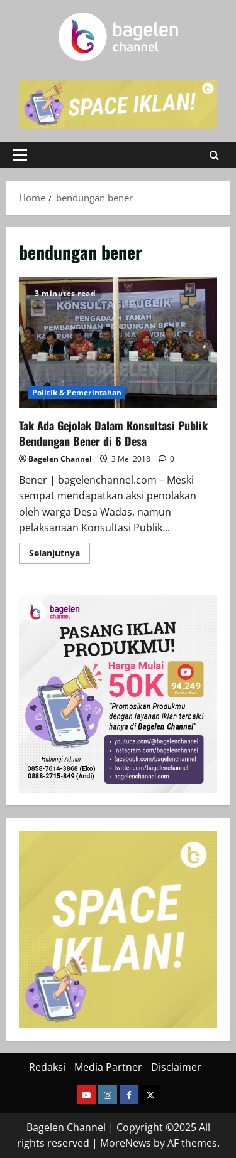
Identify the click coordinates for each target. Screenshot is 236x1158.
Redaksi (47, 1067)
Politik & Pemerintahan (76, 392)
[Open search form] (214, 154)
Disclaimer (176, 1067)
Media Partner (108, 1067)
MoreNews (125, 1143)
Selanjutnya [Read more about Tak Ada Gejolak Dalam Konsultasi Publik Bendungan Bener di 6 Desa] (59, 555)
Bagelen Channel (60, 459)
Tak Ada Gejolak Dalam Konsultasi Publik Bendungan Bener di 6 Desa (118, 342)
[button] (19, 155)
